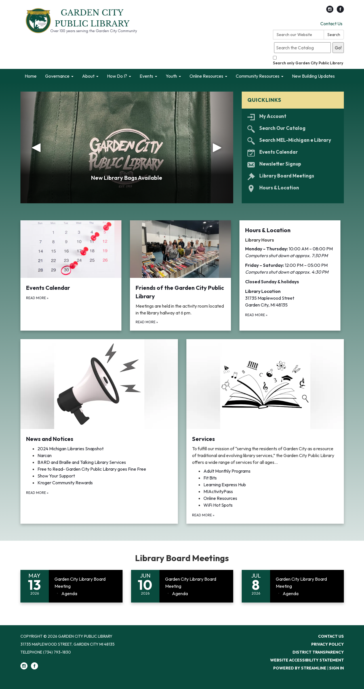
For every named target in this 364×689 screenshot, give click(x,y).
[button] (36, 147)
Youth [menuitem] (171, 76)
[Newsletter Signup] (292, 164)
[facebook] (340, 11)
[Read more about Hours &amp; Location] (289, 275)
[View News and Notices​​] (99, 391)
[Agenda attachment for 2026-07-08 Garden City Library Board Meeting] (290, 593)
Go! (338, 47)
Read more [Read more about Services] (203, 515)
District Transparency (318, 652)
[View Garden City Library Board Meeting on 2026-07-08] (307, 583)
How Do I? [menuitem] (117, 76)
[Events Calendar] (292, 152)
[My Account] (292, 116)
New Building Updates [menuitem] (313, 76)
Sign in (336, 668)
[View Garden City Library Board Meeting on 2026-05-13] (85, 583)
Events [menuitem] (146, 76)
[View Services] (265, 402)
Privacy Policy (327, 644)
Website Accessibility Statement (307, 660)
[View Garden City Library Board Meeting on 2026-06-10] (196, 583)
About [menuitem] (88, 76)
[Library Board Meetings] (292, 176)
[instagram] (329, 11)
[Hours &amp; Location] (292, 188)
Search (333, 34)
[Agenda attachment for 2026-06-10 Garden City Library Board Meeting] (180, 593)
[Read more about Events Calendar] (70, 275)
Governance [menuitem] (57, 76)
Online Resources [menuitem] (206, 76)
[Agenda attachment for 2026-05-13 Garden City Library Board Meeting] (69, 593)
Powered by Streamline (299, 668)
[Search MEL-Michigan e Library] (292, 140)
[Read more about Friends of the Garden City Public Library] (180, 275)
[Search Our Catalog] (292, 128)
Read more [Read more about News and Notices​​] (37, 493)
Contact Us (331, 23)
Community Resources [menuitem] (257, 76)
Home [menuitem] (31, 76)
